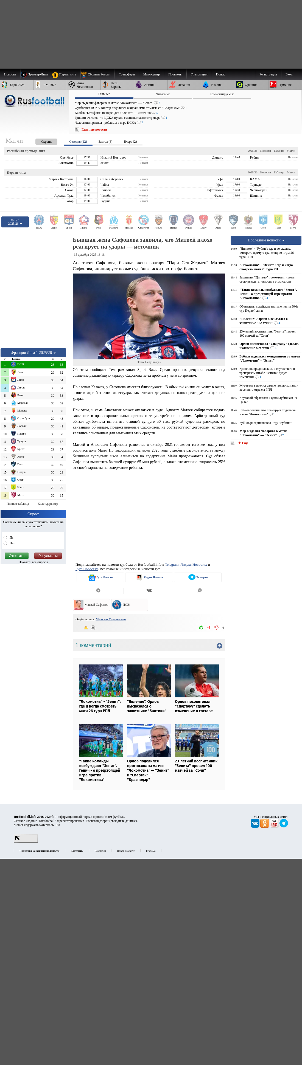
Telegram (172, 564)
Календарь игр (48, 504)
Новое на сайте (126, 850)
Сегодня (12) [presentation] (78, 141)
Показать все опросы (33, 562)
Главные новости (94, 129)
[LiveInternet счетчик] (26, 842)
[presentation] (40, 140)
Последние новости (266, 240)
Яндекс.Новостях (193, 564)
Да (11, 537)
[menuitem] (97, 74)
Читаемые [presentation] (163, 94)
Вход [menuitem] (289, 74)
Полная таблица (18, 504)
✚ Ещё (242, 443)
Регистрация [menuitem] (268, 74)
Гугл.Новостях (87, 569)
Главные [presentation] (104, 94)
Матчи (291, 150)
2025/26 (252, 150)
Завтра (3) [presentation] (105, 141)
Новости (265, 150)
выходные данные (123, 821)
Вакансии (100, 850)
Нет (12, 543)
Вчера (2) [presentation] (130, 141)
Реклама (151, 850)
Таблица (279, 150)
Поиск (220, 74)
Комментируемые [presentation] (222, 94)
